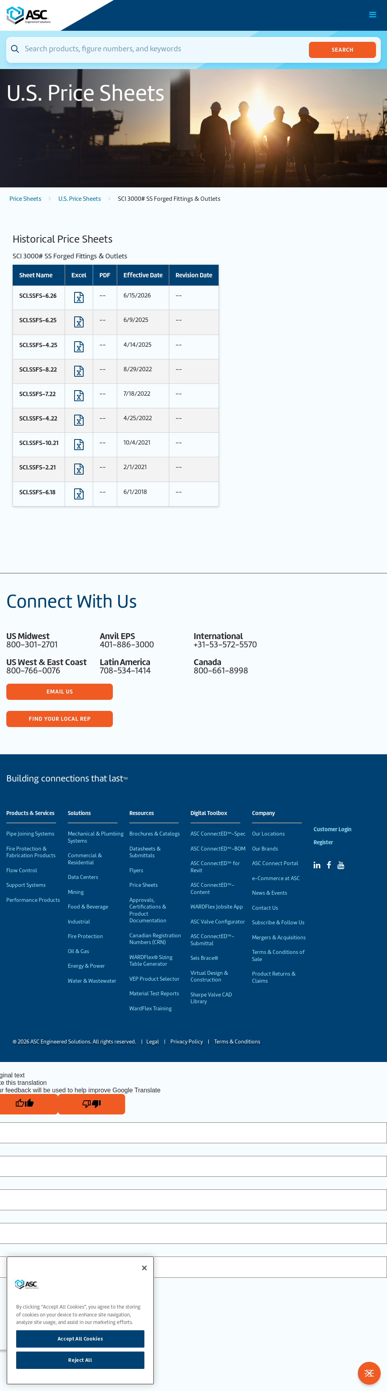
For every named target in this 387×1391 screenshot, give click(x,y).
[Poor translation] (91, 1104)
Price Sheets (25, 199)
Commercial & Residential (85, 859)
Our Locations (268, 833)
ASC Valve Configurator (218, 921)
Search (342, 49)
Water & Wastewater (92, 981)
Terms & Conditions (237, 1041)
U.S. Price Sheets (79, 199)
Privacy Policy (186, 1041)
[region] (80, 1320)
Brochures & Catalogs (154, 833)
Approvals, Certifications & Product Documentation (147, 910)
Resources (141, 813)
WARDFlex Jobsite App (217, 906)
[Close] (144, 1268)
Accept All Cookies (80, 1338)
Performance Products (33, 900)
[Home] (50, 15)
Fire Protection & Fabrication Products (31, 852)
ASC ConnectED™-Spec (218, 833)
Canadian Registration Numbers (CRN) (155, 939)
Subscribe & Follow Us (278, 922)
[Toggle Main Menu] (373, 15)
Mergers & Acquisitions (279, 937)
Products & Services (30, 813)
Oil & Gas (78, 951)
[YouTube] (340, 865)
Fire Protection (85, 936)
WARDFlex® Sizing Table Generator (150, 961)
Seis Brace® (204, 958)
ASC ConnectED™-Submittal (212, 940)
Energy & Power (86, 966)
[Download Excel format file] (78, 299)
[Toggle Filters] (369, 1373)
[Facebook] (329, 865)
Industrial (79, 921)
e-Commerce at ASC (276, 878)
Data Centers (83, 877)
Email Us (60, 691)
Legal (152, 1041)
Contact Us (265, 908)
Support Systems (26, 885)
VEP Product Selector (154, 979)
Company (263, 813)
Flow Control (21, 870)
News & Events (269, 893)
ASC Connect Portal (275, 863)
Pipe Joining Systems (30, 833)
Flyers (136, 870)
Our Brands (265, 848)
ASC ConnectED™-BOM (218, 848)
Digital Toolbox (209, 813)
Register (323, 842)
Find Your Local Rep (60, 718)
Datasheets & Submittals (145, 852)
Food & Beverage (88, 906)
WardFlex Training (150, 1008)
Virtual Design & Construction (209, 976)
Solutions (79, 813)
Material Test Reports (154, 993)
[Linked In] (317, 865)
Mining (76, 892)
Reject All (80, 1360)
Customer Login (332, 829)
